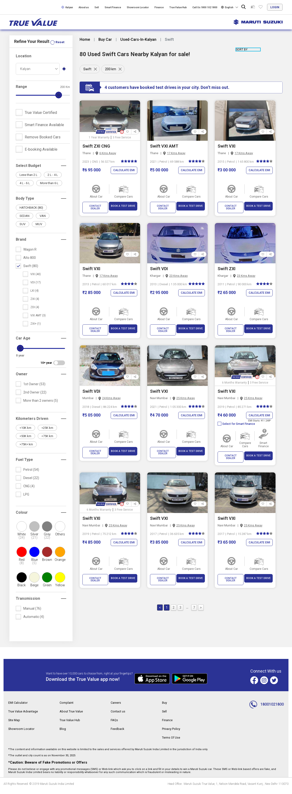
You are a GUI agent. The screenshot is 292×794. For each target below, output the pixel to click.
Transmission (28, 603)
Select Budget (28, 170)
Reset (59, 47)
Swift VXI (226, 146)
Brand (21, 244)
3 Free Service (122, 137)
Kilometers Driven (32, 423)
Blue (34, 566)
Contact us (119, 716)
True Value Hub (178, 7)
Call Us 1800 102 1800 (204, 7)
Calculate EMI (123, 170)
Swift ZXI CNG (96, 146)
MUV (39, 229)
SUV (22, 229)
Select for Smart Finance (236, 418)
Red (21, 566)
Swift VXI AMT (164, 146)
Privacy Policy (172, 733)
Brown (47, 564)
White (21, 541)
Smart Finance (113, 7)
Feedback (118, 733)
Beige (34, 590)
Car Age (23, 343)
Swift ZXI (226, 266)
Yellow (60, 590)
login (274, 7)
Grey (47, 541)
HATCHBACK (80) (31, 212)
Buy (165, 707)
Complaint (67, 707)
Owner (22, 379)
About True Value (72, 716)
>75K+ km (26, 449)
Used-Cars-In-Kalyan (138, 39)
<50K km (25, 441)
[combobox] (38, 74)
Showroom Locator (138, 7)
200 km (111, 69)
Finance (159, 7)
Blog (63, 733)
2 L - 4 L (53, 180)
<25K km (47, 432)
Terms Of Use (172, 741)
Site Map (14, 724)
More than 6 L (49, 188)
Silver (34, 541)
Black (21, 590)
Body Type (25, 203)
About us (84, 7)
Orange (60, 564)
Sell (96, 7)
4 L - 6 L (25, 188)
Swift (87, 69)
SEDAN (24, 221)
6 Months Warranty (234, 377)
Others (60, 539)
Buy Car (105, 39)
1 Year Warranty (99, 137)
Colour (22, 517)
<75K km (47, 441)
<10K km (25, 432)
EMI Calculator (18, 707)
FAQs (114, 724)
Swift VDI (159, 266)
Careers (116, 707)
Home (85, 39)
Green (47, 590)
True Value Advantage (24, 716)
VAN (43, 221)
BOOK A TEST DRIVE (123, 206)
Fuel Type (24, 464)
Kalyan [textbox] (25, 74)
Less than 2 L (28, 180)
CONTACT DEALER (95, 206)
